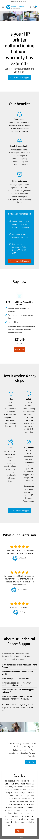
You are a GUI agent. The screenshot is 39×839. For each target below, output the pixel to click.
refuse (23, 819)
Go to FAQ (30, 762)
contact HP (20, 332)
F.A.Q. (4, 710)
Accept (19, 831)
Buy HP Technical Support (19, 77)
